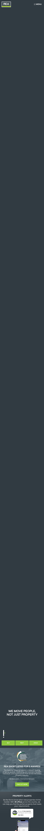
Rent (22, 743)
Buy (8, 743)
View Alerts (21, 815)
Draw (36, 743)
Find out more (22, 784)
